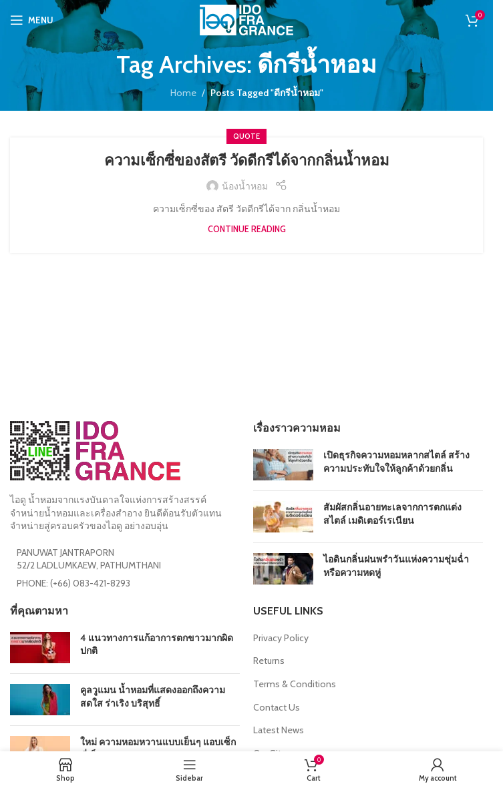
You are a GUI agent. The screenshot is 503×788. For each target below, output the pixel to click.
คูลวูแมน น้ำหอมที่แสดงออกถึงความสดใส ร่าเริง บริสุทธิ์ (152, 696)
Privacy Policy (281, 638)
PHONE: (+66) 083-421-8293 (73, 583)
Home (183, 93)
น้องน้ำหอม (245, 186)
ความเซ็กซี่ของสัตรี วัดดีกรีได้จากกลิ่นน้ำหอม (246, 160)
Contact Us (276, 707)
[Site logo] (246, 19)
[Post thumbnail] (283, 464)
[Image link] (95, 450)
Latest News (278, 730)
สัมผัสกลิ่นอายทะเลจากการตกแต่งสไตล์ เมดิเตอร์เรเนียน (392, 513)
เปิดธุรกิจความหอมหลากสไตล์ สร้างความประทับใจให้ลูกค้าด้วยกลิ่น (396, 461)
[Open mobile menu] (31, 20)
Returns (269, 661)
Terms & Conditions (294, 684)
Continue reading (247, 229)
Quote (246, 136)
